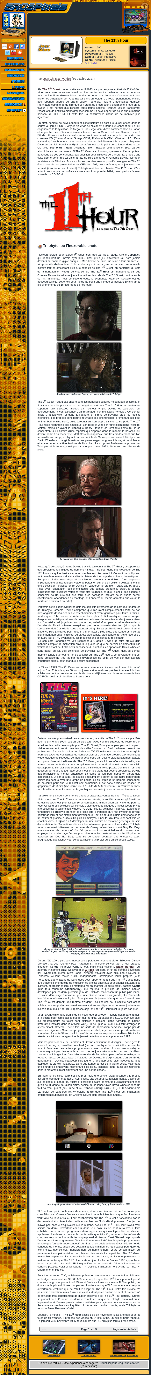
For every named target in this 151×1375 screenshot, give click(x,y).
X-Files (89, 969)
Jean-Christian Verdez (57, 78)
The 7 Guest (51, 89)
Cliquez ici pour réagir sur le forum (119, 1362)
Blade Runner (125, 966)
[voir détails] (91, 63)
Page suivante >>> (124, 1329)
